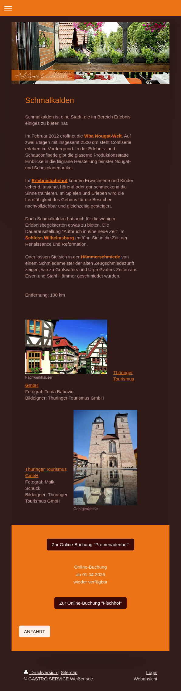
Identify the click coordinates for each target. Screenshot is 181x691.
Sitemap (69, 672)
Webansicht (145, 678)
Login (151, 672)
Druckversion (41, 672)
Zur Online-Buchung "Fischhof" (90, 603)
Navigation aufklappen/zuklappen (90, 8)
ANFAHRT (34, 631)
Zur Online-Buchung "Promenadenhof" (90, 544)
